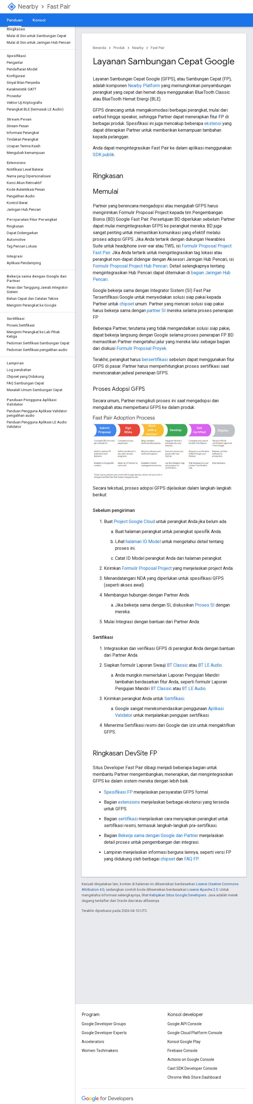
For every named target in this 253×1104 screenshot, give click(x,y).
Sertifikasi (174, 698)
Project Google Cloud (134, 521)
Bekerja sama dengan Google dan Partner (158, 835)
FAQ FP (191, 859)
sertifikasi (128, 818)
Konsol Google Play (184, 1041)
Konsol (39, 20)
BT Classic (177, 665)
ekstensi (212, 123)
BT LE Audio (210, 665)
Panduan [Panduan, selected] (15, 20)
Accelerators (93, 1041)
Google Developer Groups (104, 1024)
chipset (127, 303)
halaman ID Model (143, 541)
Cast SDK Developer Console (192, 1068)
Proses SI (205, 605)
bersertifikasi (155, 359)
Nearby (28, 6)
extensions (129, 802)
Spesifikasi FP (118, 792)
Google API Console (184, 1024)
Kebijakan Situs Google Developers (177, 895)
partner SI (156, 310)
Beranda (99, 48)
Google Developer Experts (104, 1033)
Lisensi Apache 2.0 (203, 889)
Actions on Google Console (190, 1059)
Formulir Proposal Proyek (141, 348)
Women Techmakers (100, 1050)
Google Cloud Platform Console (194, 1033)
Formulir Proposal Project (147, 568)
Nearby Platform (144, 85)
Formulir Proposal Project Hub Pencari (130, 266)
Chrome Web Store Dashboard (194, 1077)
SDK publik (103, 154)
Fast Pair (58, 6)
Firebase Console (182, 1050)
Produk (119, 48)
